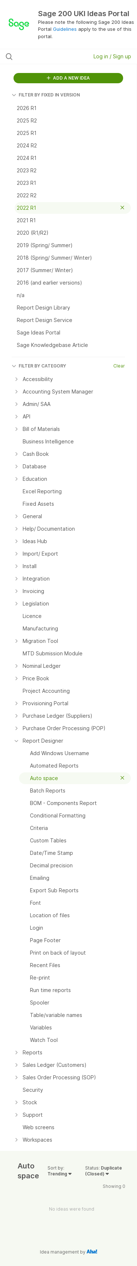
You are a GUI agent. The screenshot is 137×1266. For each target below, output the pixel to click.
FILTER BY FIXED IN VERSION (46, 95)
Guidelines (65, 29)
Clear (119, 366)
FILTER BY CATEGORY (39, 366)
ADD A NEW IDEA (68, 78)
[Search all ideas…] (43, 56)
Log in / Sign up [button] (112, 56)
